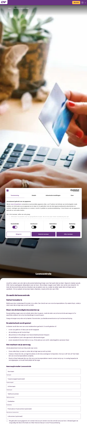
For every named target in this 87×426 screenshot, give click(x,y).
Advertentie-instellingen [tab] (53, 195)
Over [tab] (72, 195)
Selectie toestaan (43, 234)
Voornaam (13, 371)
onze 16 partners (16, 204)
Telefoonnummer (15, 394)
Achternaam (13, 386)
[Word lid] (76, 2)
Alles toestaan (68, 234)
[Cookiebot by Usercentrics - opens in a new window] (73, 190)
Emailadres (13, 401)
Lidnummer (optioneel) (17, 416)
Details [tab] (34, 195)
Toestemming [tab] (15, 195)
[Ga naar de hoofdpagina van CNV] (3, 2)
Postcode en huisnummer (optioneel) (21, 409)
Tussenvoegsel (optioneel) (18, 379)
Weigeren (18, 234)
